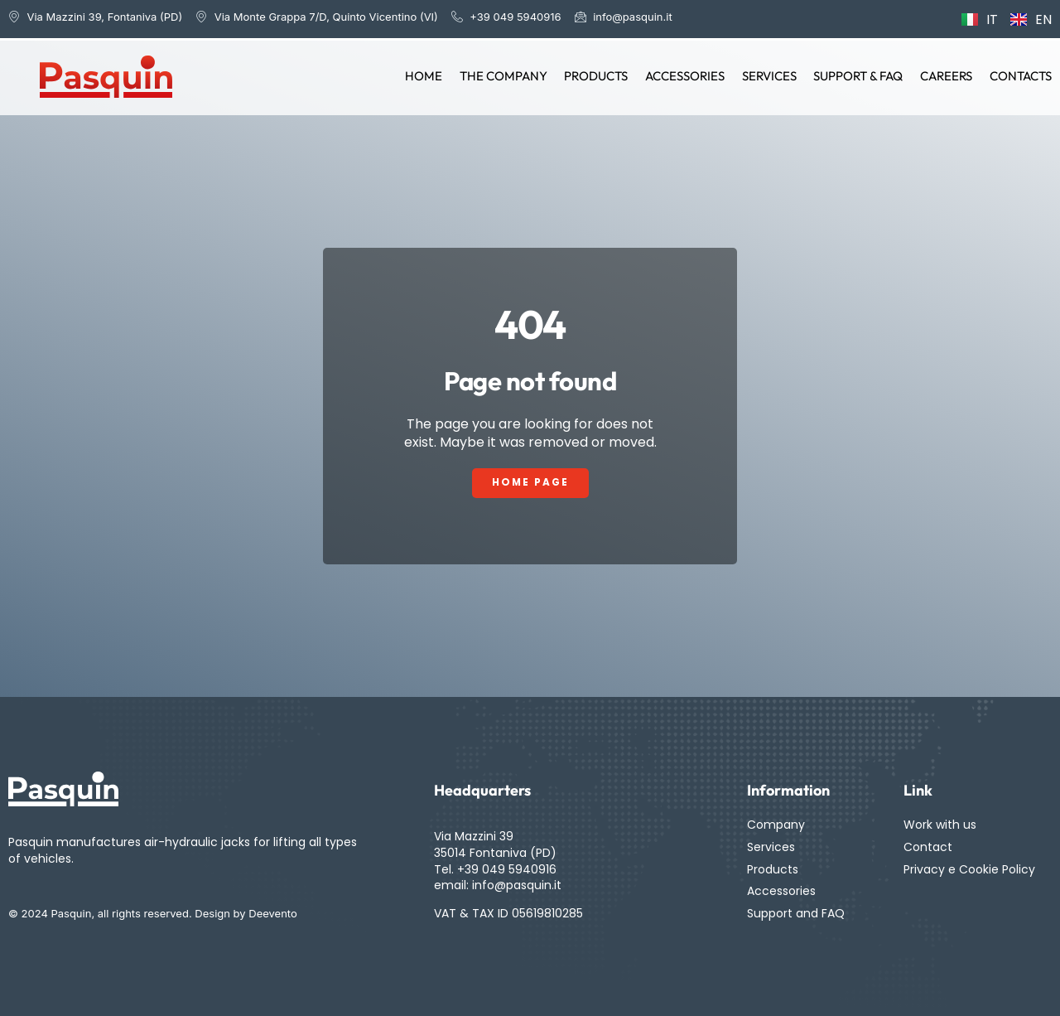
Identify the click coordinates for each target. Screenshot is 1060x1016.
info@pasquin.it (516, 885)
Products (599, 76)
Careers (947, 76)
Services (771, 76)
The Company (507, 76)
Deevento (272, 914)
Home (427, 76)
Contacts (1021, 76)
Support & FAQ (859, 76)
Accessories (687, 76)
